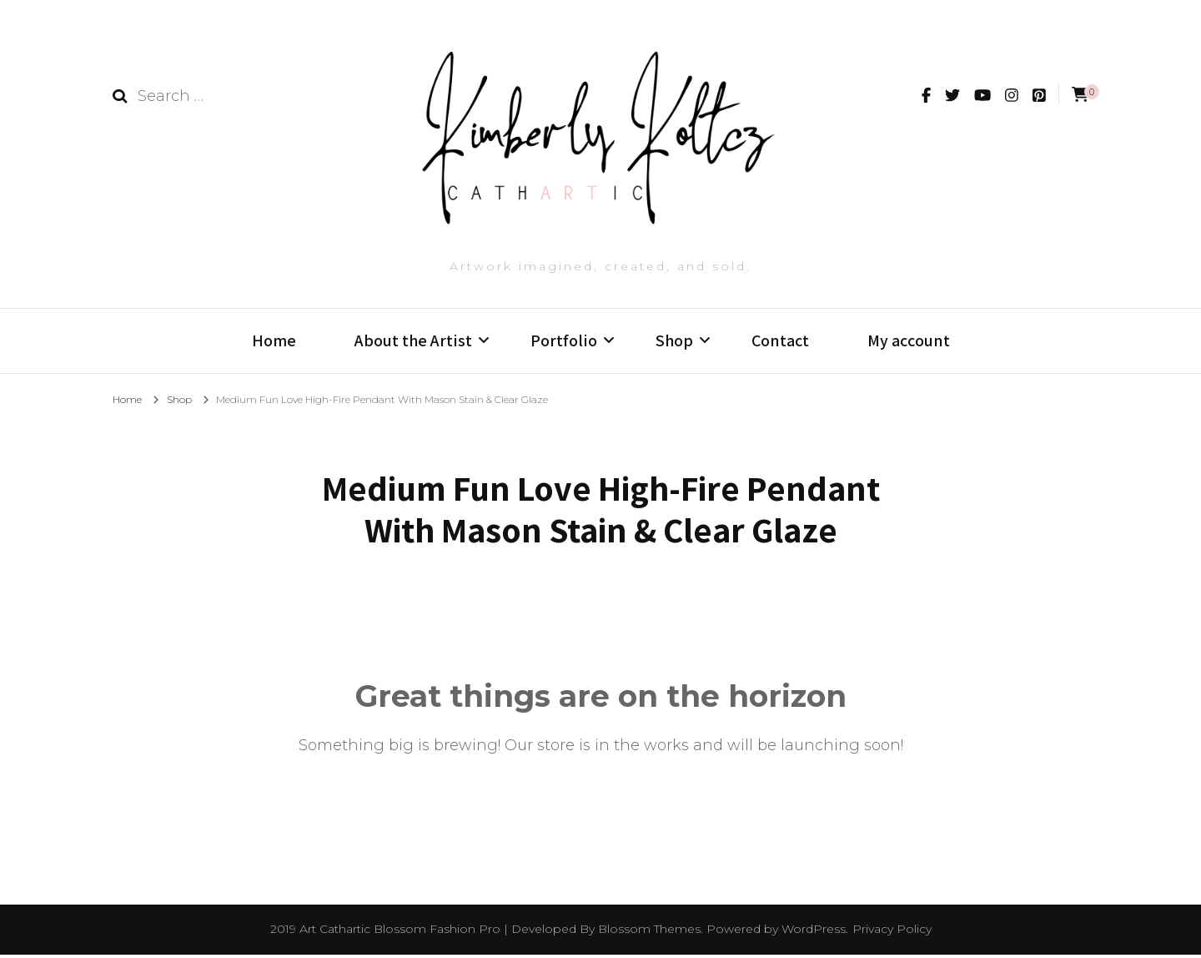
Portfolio (563, 340)
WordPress (813, 932)
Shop (674, 340)
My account (908, 340)
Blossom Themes (649, 932)
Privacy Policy (892, 932)
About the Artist (413, 340)
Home (274, 340)
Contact (780, 340)
